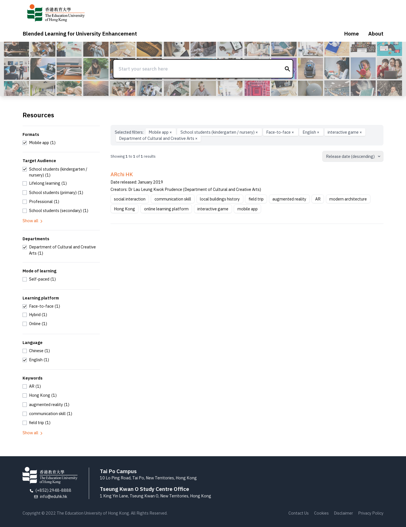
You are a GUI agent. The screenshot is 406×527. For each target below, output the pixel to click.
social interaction (129, 199)
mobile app (247, 208)
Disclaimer (343, 513)
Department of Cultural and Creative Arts (158, 138)
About (375, 33)
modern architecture (348, 199)
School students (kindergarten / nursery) (219, 132)
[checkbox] (39, 143)
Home (351, 33)
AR (318, 199)
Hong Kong (124, 208)
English (311, 132)
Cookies (321, 513)
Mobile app (161, 132)
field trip (256, 199)
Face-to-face (280, 132)
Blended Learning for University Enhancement (80, 33)
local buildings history (220, 199)
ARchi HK (122, 174)
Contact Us (298, 513)
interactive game (345, 132)
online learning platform (166, 208)
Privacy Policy (370, 513)
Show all (33, 220)
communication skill (173, 199)
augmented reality (289, 199)
